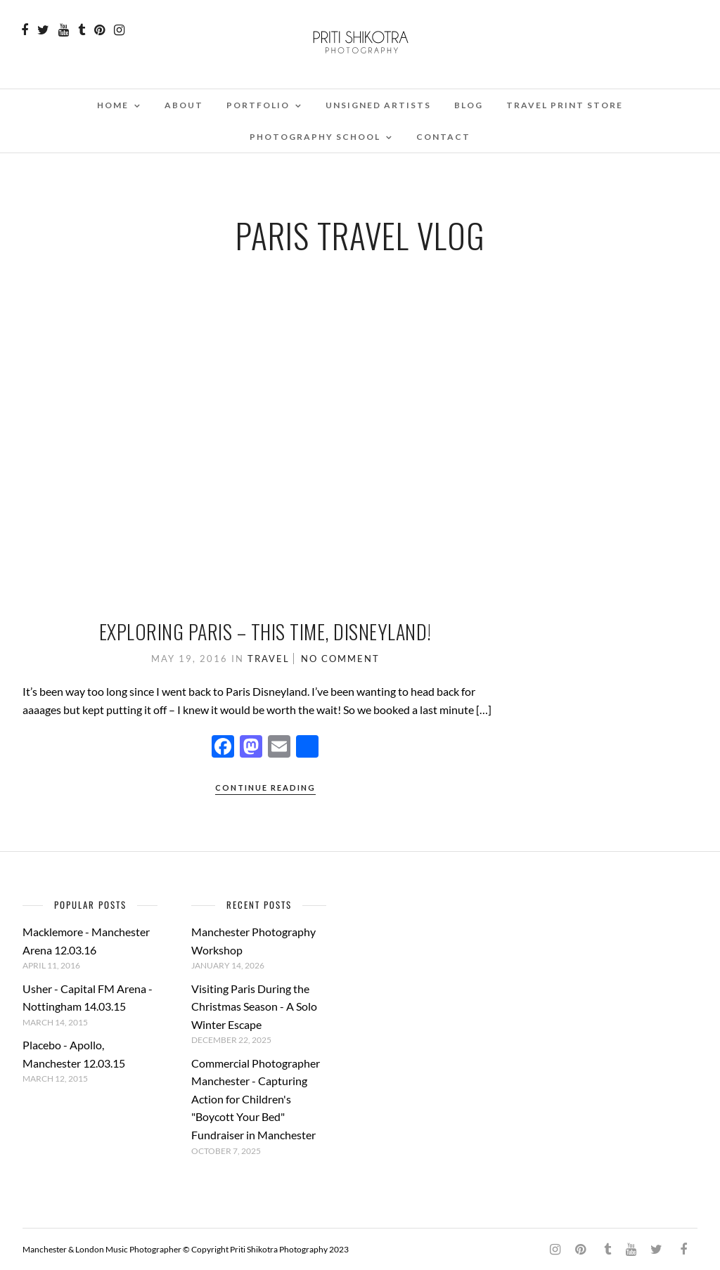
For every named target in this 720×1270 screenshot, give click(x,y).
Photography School (315, 136)
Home (113, 105)
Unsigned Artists (378, 105)
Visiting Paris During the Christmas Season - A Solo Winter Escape (254, 1006)
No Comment (340, 658)
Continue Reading (265, 787)
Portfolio (258, 105)
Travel (269, 658)
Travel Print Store (564, 105)
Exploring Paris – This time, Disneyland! (265, 631)
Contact (443, 136)
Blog (468, 105)
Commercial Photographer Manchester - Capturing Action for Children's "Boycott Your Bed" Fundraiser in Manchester (255, 1098)
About (184, 105)
